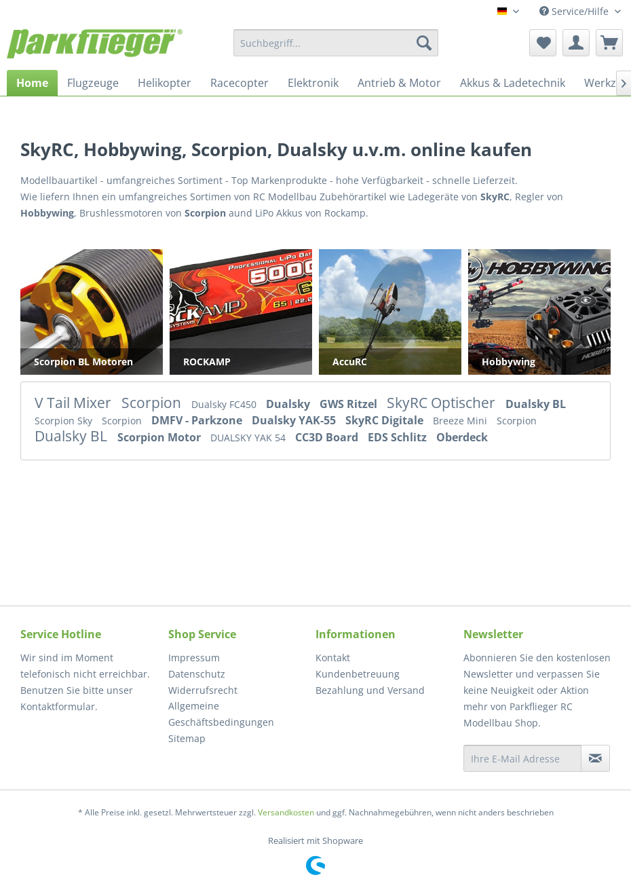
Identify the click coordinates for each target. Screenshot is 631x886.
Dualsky (289, 403)
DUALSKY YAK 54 (249, 437)
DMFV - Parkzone (198, 420)
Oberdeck (462, 437)
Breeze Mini (461, 420)
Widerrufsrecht (202, 690)
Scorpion (153, 402)
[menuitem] (335, 42)
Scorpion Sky (65, 420)
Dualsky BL (535, 403)
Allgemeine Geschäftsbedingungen (221, 713)
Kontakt (333, 657)
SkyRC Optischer (443, 402)
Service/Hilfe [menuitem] (575, 11)
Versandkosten (286, 812)
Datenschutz (196, 673)
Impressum (194, 657)
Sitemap (187, 738)
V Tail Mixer (75, 402)
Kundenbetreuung (358, 673)
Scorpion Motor (160, 437)
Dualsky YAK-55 (295, 420)
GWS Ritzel (350, 403)
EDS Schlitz (398, 437)
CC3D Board (328, 437)
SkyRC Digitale (385, 420)
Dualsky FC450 (225, 404)
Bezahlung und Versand (370, 690)
